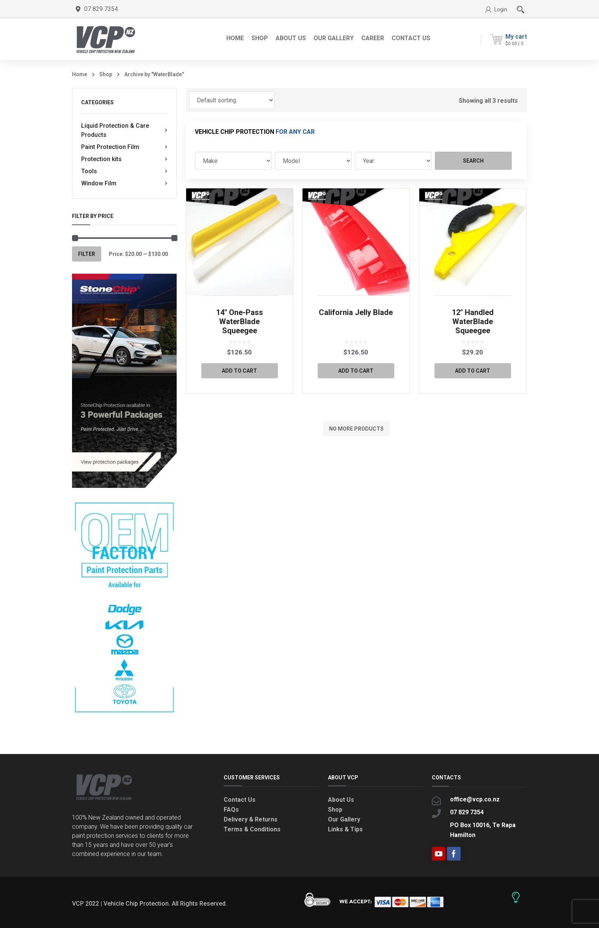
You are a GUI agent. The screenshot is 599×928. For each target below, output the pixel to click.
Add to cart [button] (239, 371)
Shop (105, 74)
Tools (124, 171)
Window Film (124, 183)
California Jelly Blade (356, 312)
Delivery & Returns (251, 819)
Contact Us (240, 799)
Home (79, 74)
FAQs (231, 809)
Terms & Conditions (252, 829)
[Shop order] (231, 100)
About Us (341, 799)
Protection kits (124, 159)
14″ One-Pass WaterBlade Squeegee (239, 321)
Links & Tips (345, 829)
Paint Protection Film (124, 147)
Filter (86, 254)
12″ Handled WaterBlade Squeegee (473, 321)
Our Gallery (344, 819)
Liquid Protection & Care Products (124, 130)
